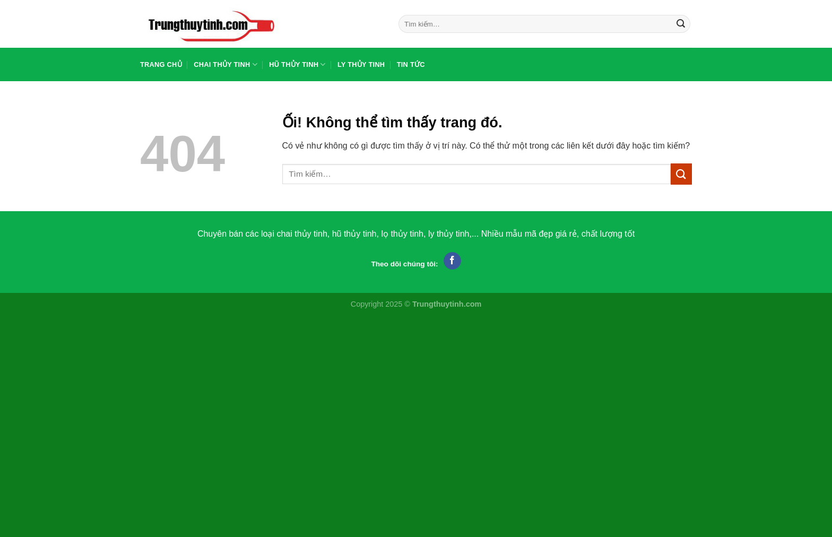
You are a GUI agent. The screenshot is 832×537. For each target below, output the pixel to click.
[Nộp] (681, 24)
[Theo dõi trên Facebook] (452, 261)
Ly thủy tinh (361, 64)
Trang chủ (161, 64)
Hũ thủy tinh (297, 64)
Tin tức (411, 64)
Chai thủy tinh (225, 64)
